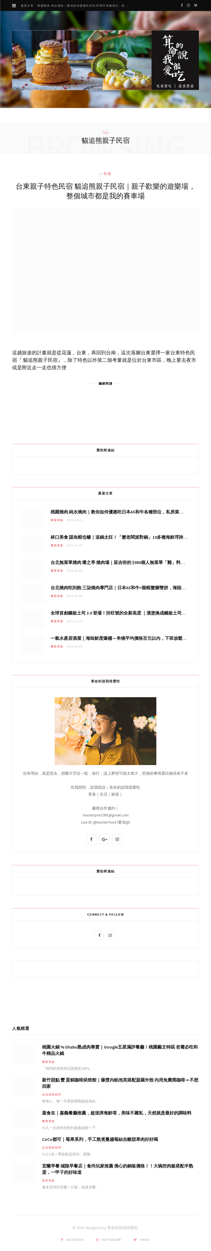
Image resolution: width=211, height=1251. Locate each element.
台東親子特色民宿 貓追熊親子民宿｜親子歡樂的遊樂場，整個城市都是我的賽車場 (106, 190)
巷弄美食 (48, 1180)
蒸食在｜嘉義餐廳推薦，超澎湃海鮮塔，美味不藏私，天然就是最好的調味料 (116, 1113)
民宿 (107, 174)
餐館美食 (57, 520)
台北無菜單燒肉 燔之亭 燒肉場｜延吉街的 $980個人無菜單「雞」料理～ (120, 562)
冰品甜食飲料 (52, 1094)
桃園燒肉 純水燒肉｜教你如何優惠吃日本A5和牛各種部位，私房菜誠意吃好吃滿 (85, 5)
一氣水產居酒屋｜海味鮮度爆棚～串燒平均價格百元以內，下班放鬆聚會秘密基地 (130, 638)
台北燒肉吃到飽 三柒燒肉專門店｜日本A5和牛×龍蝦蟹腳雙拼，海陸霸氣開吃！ (127, 587)
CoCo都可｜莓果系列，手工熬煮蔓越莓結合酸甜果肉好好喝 (100, 1139)
